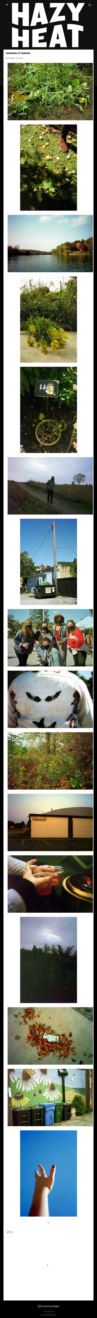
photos (10, 1232)
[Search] (89, 5)
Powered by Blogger (48, 1306)
